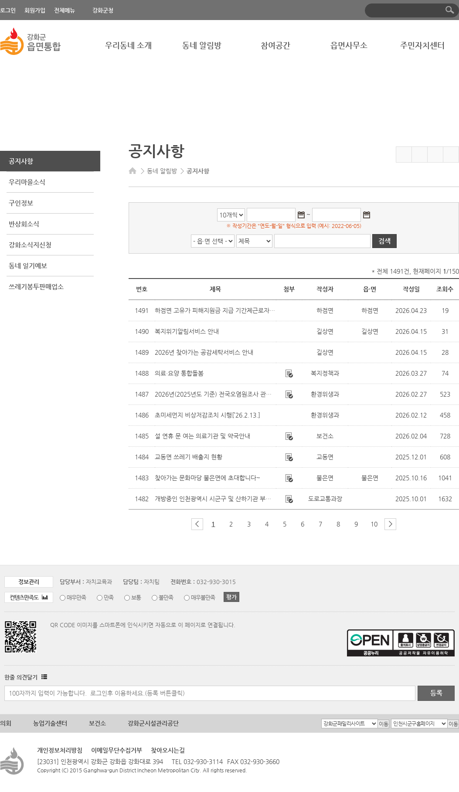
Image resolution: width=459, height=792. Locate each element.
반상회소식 (24, 224)
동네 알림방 (201, 45)
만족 (108, 597)
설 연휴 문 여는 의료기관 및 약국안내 (202, 435)
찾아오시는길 (168, 750)
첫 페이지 (183, 524)
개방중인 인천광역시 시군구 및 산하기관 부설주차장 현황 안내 (234, 498)
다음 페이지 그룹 (390, 524)
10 (374, 523)
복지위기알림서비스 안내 (187, 331)
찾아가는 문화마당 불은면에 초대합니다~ (207, 477)
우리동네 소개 (128, 45)
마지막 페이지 (405, 524)
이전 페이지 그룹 (197, 524)
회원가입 (34, 10)
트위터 (435, 154)
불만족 (166, 597)
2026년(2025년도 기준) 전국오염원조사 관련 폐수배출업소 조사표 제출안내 (252, 394)
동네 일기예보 (28, 265)
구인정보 (21, 203)
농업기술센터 (50, 723)
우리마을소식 (27, 182)
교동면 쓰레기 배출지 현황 (188, 456)
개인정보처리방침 (59, 750)
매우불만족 (203, 597)
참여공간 (275, 45)
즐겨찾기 (403, 154)
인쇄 (451, 154)
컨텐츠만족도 (29, 597)
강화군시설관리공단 (153, 723)
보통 (136, 597)
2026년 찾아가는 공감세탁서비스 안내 (204, 352)
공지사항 (21, 161)
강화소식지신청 (30, 244)
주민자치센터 (422, 45)
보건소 (97, 723)
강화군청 (102, 10)
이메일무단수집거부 (116, 750)
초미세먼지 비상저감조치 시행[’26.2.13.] (207, 414)
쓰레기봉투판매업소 (36, 286)
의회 (5, 723)
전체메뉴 (64, 10)
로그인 (8, 10)
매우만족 (76, 597)
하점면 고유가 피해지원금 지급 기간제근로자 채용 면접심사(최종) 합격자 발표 (254, 310)
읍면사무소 (348, 45)
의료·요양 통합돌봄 (179, 373)
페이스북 (419, 154)
